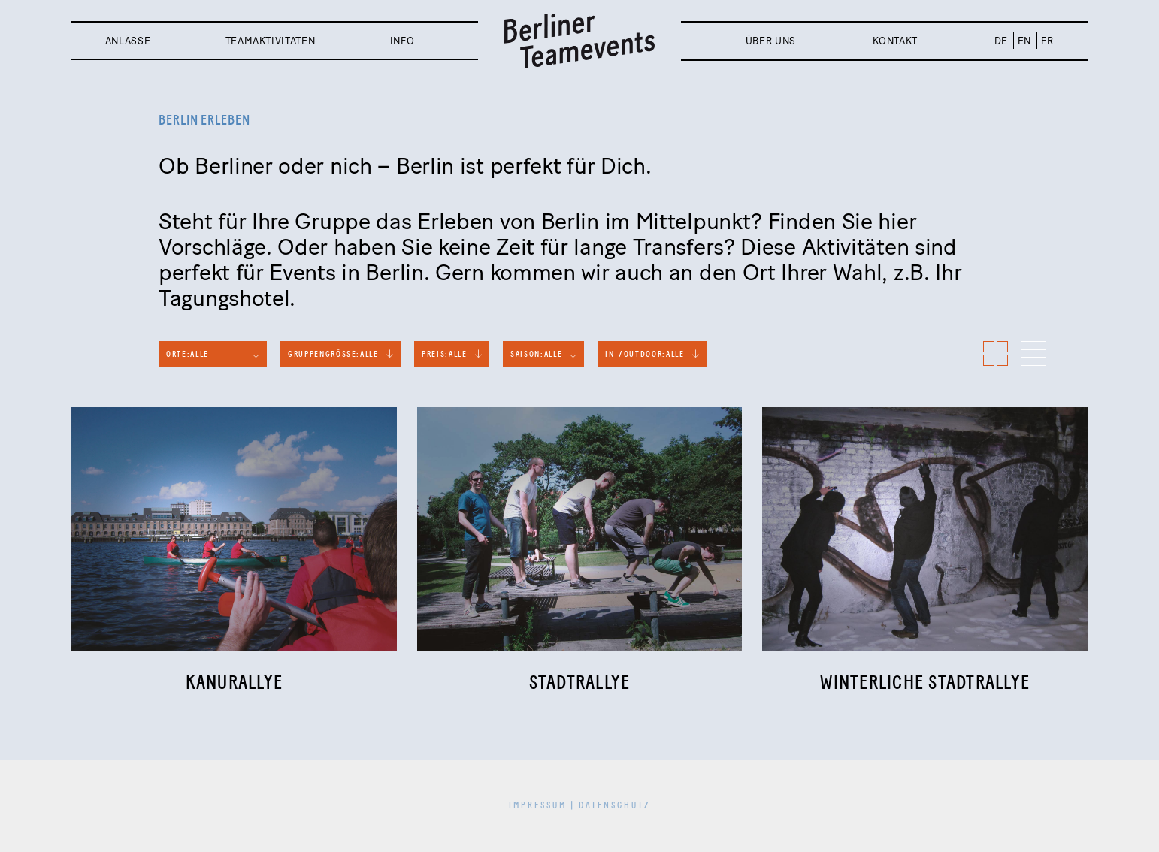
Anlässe (128, 41)
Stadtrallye (580, 683)
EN (1024, 41)
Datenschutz (614, 805)
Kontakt (895, 41)
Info (402, 41)
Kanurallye (234, 683)
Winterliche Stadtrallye (925, 683)
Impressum (538, 805)
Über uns (771, 41)
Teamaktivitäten (270, 41)
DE (1001, 41)
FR (1047, 41)
